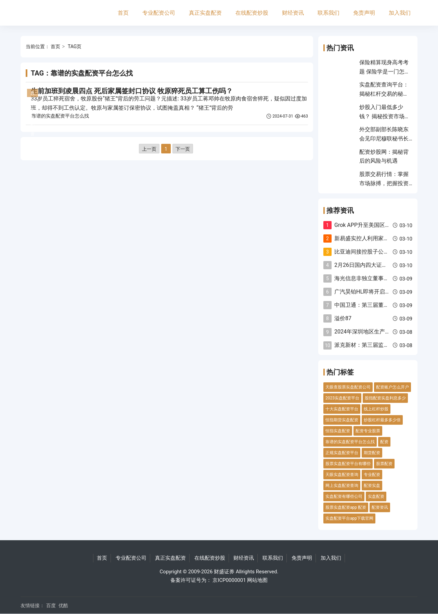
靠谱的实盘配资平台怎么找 (60, 116)
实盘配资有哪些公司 (343, 496)
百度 (51, 605)
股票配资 (384, 463)
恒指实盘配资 (337, 430)
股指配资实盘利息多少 (385, 398)
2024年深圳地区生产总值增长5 (372, 331)
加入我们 (400, 13)
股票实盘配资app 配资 (345, 507)
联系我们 (328, 13)
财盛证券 (224, 572)
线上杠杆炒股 (376, 409)
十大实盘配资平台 (341, 409)
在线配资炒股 (251, 13)
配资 (384, 441)
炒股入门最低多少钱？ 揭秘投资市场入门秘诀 (384, 116)
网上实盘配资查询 (341, 485)
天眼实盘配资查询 (341, 474)
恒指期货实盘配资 (341, 420)
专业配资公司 (158, 13)
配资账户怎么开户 (392, 387)
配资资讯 (380, 507)
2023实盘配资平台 (342, 398)
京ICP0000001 (229, 580)
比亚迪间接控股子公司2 (363, 251)
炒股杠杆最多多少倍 (382, 420)
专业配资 (372, 474)
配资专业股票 (368, 430)
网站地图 (257, 580)
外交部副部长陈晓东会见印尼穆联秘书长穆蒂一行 (384, 138)
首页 (123, 13)
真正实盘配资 (205, 13)
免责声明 (364, 13)
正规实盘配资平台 (341, 452)
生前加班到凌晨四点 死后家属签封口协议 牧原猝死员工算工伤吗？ (132, 91)
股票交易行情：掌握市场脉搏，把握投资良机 (384, 183)
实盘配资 (376, 496)
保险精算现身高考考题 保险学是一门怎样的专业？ (384, 71)
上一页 (149, 149)
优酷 (63, 605)
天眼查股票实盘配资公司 (348, 387)
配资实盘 (372, 485)
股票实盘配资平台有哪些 (348, 463)
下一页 (183, 149)
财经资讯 (293, 13)
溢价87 (342, 318)
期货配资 (372, 452)
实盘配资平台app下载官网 (349, 518)
